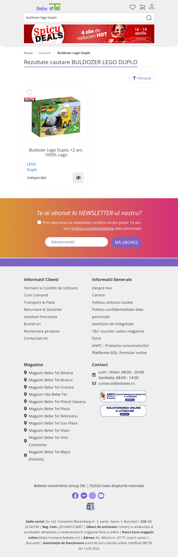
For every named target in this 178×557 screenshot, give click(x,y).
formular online (133, 352)
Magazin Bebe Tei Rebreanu (51, 415)
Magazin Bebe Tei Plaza (47, 408)
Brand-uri (32, 323)
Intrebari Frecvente (41, 316)
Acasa (28, 52)
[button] (78, 177)
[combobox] (89, 17)
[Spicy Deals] (89, 33)
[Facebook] (75, 495)
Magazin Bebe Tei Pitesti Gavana (55, 401)
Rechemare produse (42, 331)
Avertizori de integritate (113, 323)
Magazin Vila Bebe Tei (45, 394)
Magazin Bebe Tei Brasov (48, 379)
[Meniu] (28, 7)
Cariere (98, 294)
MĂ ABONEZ (126, 242)
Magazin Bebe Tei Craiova (49, 387)
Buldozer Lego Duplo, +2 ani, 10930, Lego (56, 152)
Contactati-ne (36, 338)
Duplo (32, 169)
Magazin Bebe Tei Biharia (48, 372)
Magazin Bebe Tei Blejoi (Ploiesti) (47, 455)
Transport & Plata (39, 302)
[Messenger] (84, 495)
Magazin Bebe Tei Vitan (47, 430)
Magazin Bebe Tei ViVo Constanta (46, 441)
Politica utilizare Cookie (112, 302)
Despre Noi (102, 287)
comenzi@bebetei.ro (116, 383)
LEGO (31, 164)
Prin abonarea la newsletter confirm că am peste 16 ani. (92, 222)
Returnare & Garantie (43, 309)
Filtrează (142, 78)
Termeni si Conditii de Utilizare (51, 287)
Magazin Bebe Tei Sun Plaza (51, 422)
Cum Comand (36, 294)
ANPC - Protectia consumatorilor (120, 345)
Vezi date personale (102, 228)
